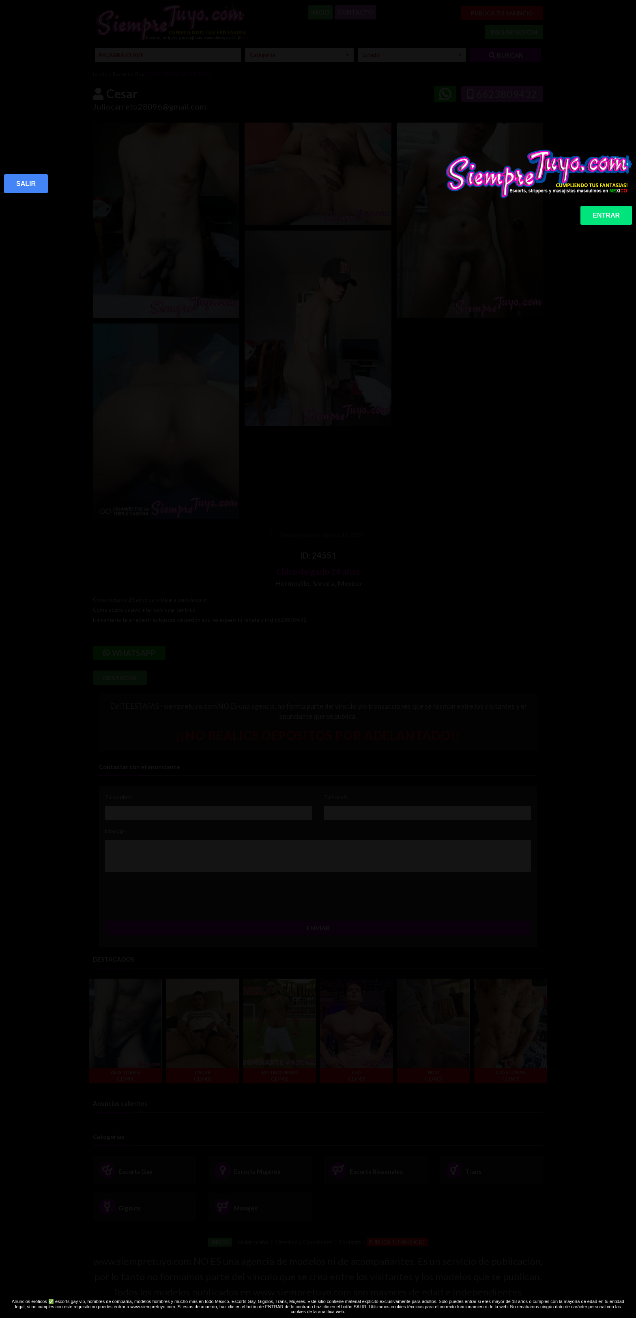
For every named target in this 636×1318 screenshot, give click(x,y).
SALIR (26, 183)
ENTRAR (606, 215)
